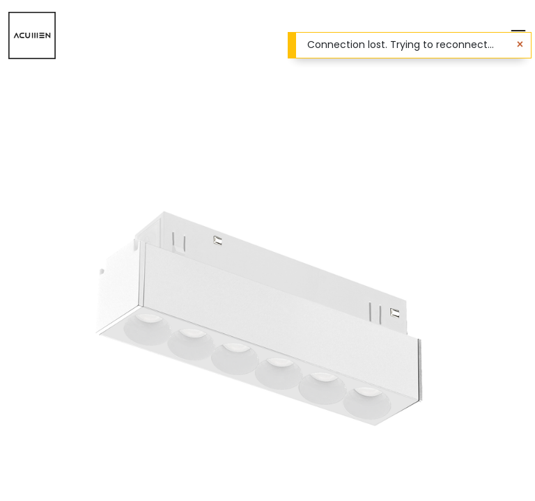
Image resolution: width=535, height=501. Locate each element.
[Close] (520, 44)
